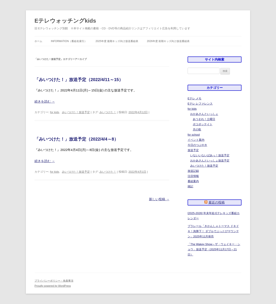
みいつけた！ (107, 112)
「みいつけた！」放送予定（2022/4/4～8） (76, 139)
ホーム (38, 41)
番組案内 (193, 181)
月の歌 (197, 129)
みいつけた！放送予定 (76, 112)
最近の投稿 (217, 202)
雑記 (190, 186)
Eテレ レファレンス (200, 103)
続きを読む (44, 101)
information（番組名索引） (69, 41)
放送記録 (193, 170)
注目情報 (193, 176)
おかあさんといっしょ (204, 114)
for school (194, 134)
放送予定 (193, 150)
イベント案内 (196, 139)
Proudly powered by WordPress (52, 285)
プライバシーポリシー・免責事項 (53, 280)
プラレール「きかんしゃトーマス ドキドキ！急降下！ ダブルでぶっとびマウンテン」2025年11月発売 (213, 231)
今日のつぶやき (197, 145)
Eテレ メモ (194, 98)
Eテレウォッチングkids (65, 20)
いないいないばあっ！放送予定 (209, 155)
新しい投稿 (159, 199)
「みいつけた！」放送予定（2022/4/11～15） (78, 79)
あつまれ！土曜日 (204, 119)
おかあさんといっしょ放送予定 (209, 160)
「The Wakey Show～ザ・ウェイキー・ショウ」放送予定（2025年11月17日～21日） (214, 249)
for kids (54, 112)
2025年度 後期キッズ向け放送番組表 (117, 41)
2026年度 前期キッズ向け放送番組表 (168, 41)
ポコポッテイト (202, 124)
